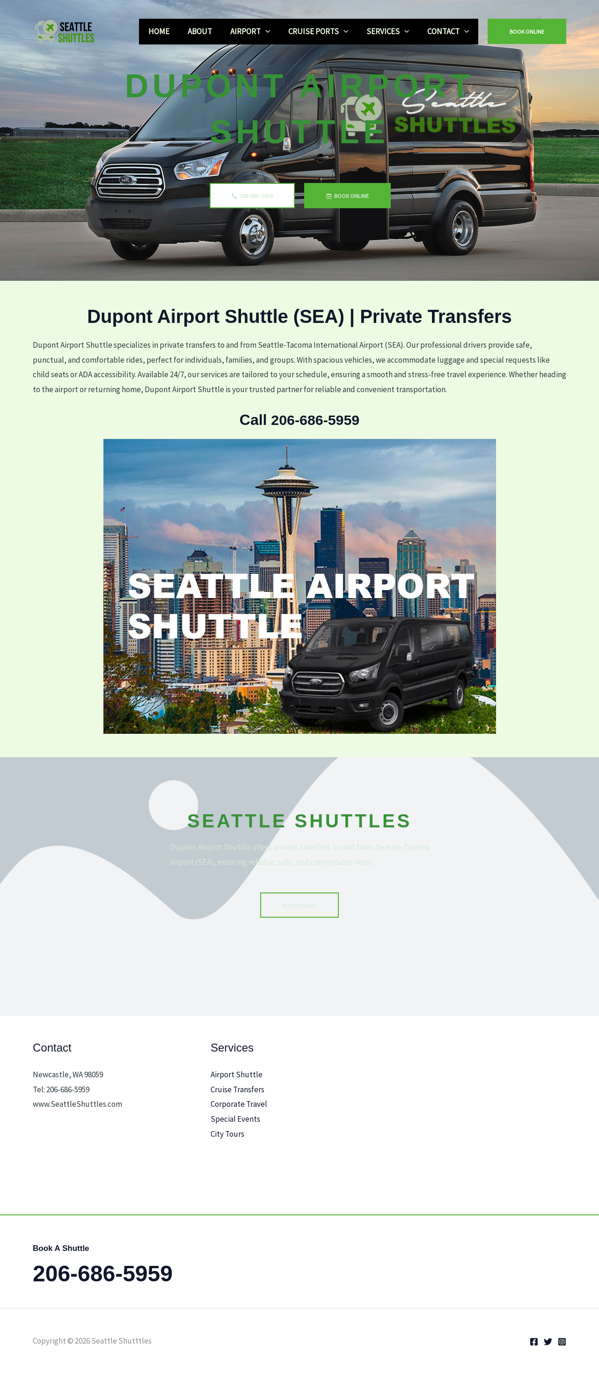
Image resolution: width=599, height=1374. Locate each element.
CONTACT (449, 31)
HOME (171, 31)
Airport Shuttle (237, 1074)
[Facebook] (534, 1341)
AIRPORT (258, 31)
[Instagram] (562, 1341)
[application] (273, 31)
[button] (527, 31)
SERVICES (391, 31)
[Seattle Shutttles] (68, 30)
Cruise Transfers (237, 1089)
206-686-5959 (315, 419)
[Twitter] (548, 1341)
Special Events (235, 1119)
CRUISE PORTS (324, 31)
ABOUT (210, 31)
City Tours (227, 1133)
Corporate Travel (239, 1104)
